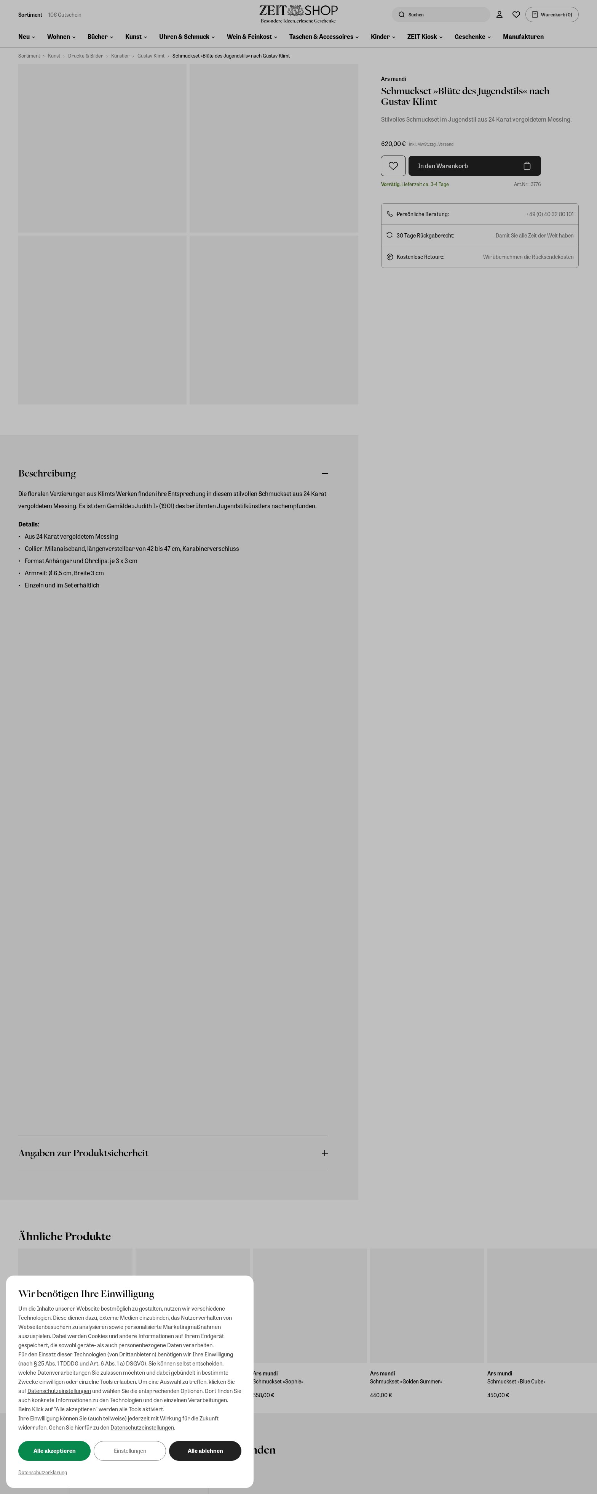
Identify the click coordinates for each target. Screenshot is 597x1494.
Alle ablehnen (205, 1450)
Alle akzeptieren (55, 1450)
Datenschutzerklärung (42, 1472)
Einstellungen (130, 1450)
